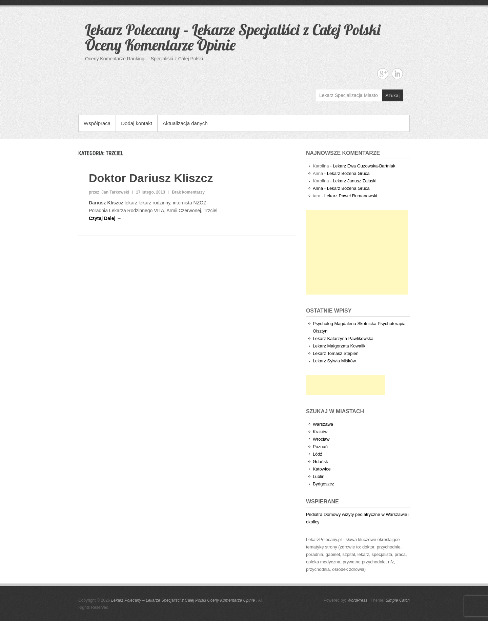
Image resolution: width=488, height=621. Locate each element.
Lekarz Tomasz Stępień (336, 353)
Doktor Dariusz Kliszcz (151, 178)
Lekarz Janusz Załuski (355, 180)
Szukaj (392, 95)
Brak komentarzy (188, 192)
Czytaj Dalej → (105, 218)
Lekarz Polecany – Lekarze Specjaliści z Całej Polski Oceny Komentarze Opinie (232, 37)
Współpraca (97, 123)
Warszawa (323, 424)
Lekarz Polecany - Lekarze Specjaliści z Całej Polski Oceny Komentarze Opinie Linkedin (397, 73)
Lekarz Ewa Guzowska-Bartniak (364, 165)
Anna (318, 188)
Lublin (319, 476)
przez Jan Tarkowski (109, 192)
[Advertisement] (357, 252)
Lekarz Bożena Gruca (348, 173)
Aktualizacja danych (185, 123)
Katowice (322, 469)
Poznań (320, 446)
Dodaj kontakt (136, 123)
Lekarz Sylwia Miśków (334, 360)
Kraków (320, 431)
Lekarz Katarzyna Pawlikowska (343, 338)
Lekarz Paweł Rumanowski (350, 195)
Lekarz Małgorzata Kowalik (339, 345)
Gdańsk (320, 461)
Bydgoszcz (323, 483)
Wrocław (321, 439)
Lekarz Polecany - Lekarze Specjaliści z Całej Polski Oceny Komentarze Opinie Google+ (382, 73)
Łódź (317, 454)
